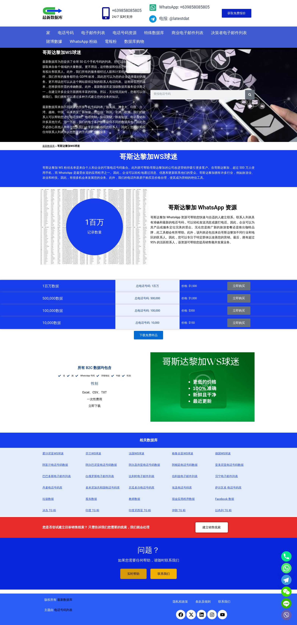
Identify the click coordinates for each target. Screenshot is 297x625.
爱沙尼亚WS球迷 (53, 454)
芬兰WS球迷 (93, 454)
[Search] (250, 94)
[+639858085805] (106, 13)
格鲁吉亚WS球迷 (182, 454)
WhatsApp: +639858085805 (184, 7)
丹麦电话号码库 (52, 488)
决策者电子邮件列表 (229, 33)
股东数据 (91, 500)
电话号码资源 (125, 33)
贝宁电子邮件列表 (226, 477)
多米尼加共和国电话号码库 (103, 488)
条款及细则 (203, 601)
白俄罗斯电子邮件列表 (100, 477)
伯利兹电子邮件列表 (185, 477)
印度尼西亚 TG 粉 (140, 511)
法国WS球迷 (136, 454)
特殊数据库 (154, 33)
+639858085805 (126, 10)
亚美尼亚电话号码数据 (229, 466)
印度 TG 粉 (92, 511)
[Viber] (286, 615)
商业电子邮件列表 (187, 33)
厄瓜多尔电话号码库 (141, 488)
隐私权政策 (180, 601)
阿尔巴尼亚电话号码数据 (101, 466)
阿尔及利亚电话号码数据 (144, 466)
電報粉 (111, 41)
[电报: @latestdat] (153, 19)
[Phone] (286, 556)
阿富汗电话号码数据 (55, 466)
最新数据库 (49, 145)
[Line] (286, 603)
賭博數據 (54, 41)
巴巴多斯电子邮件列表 (56, 477)
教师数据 (134, 500)
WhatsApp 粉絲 (83, 41)
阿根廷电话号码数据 (185, 466)
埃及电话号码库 (182, 488)
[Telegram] (286, 580)
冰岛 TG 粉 (49, 511)
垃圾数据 (48, 500)
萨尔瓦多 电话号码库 (228, 488)
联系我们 (224, 601)
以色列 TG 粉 (223, 511)
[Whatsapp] (286, 568)
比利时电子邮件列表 (141, 477)
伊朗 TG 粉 (179, 511)
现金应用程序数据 (183, 500)
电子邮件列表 (93, 33)
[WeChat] (286, 592)
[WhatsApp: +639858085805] (153, 7)
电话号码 (66, 33)
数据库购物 (134, 41)
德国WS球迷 (223, 454)
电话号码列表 (63, 610)
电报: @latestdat (174, 18)
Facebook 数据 (224, 500)
